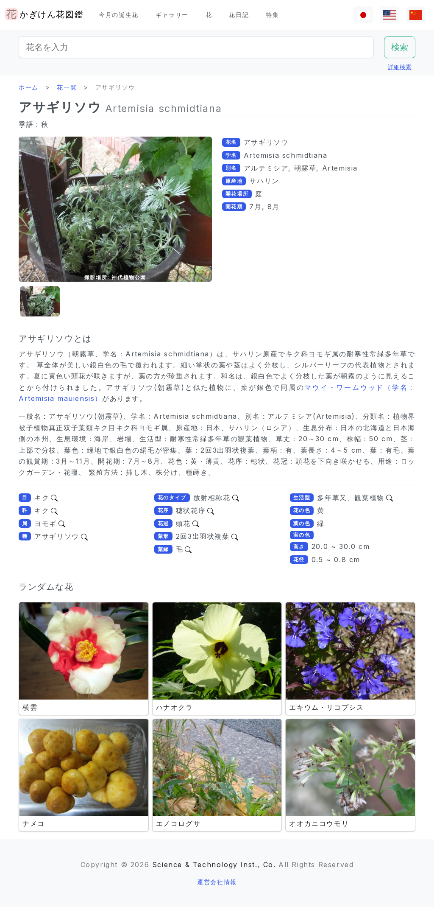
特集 (272, 14)
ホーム (29, 87)
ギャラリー (172, 14)
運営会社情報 (217, 881)
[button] (40, 301)
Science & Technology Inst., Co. (214, 864)
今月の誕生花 (119, 14)
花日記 (239, 14)
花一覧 (67, 87)
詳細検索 (400, 66)
